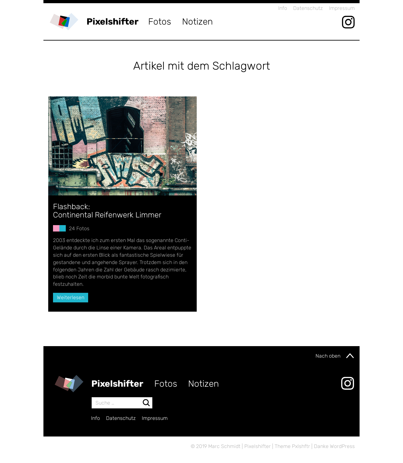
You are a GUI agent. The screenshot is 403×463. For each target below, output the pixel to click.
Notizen (197, 21)
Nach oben (335, 356)
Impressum (342, 8)
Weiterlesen (70, 297)
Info (282, 8)
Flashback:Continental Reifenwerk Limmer (107, 210)
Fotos (159, 21)
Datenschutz (308, 8)
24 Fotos (79, 228)
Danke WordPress (334, 446)
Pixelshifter (113, 21)
